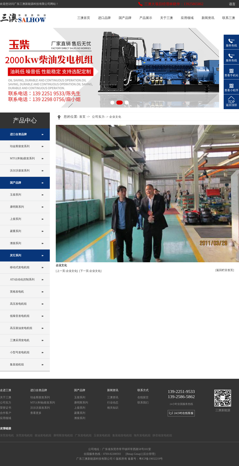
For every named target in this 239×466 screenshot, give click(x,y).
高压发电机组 (18, 303)
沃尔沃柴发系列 (19, 170)
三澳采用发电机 (19, 340)
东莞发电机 (7, 435)
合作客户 (5, 412)
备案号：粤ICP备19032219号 (145, 458)
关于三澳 (166, 18)
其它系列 (15, 255)
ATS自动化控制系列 (22, 279)
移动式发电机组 (19, 267)
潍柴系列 (15, 243)
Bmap (129, 453)
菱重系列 (15, 231)
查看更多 (35, 412)
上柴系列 (15, 218)
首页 (82, 116)
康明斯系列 (17, 206)
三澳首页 (83, 18)
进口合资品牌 (18, 134)
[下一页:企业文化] (90, 270)
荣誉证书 (5, 407)
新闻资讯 (208, 18)
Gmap (137, 453)
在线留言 (143, 397)
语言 (233, 4)
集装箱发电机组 (122, 435)
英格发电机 (17, 291)
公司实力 (98, 116)
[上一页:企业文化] (67, 270)
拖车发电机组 (142, 435)
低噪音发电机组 (19, 315)
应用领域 (187, 18)
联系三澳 (228, 18)
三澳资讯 (112, 397)
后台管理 (148, 453)
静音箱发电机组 (162, 435)
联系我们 (143, 402)
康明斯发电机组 (63, 435)
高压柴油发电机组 (21, 328)
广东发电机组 (83, 435)
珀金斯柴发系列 (19, 146)
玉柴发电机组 (102, 435)
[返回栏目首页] (224, 270)
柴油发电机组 (43, 435)
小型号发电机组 (19, 352)
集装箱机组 (17, 364)
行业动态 (112, 402)
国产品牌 (125, 18)
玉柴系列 (15, 194)
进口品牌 (104, 18)
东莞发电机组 (24, 435)
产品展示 (145, 18)
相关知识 (112, 407)
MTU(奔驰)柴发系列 (22, 158)
